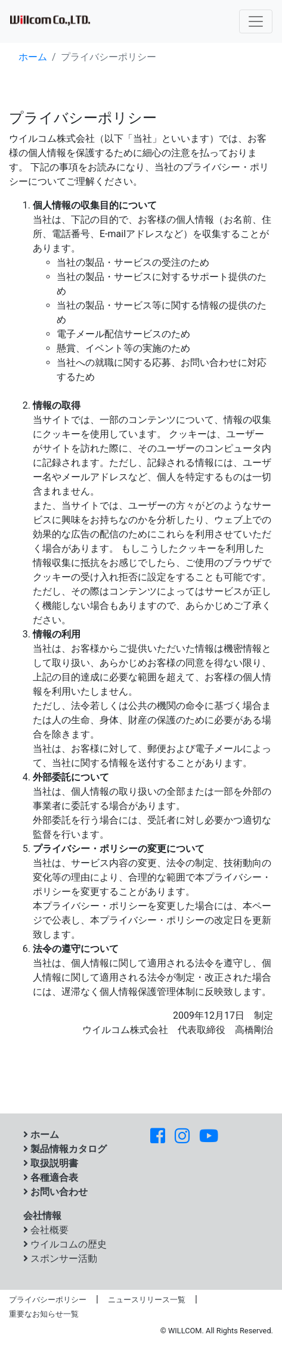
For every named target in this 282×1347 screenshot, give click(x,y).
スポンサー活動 (60, 1258)
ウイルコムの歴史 (65, 1244)
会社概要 (46, 1230)
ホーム (32, 57)
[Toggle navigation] (255, 21)
